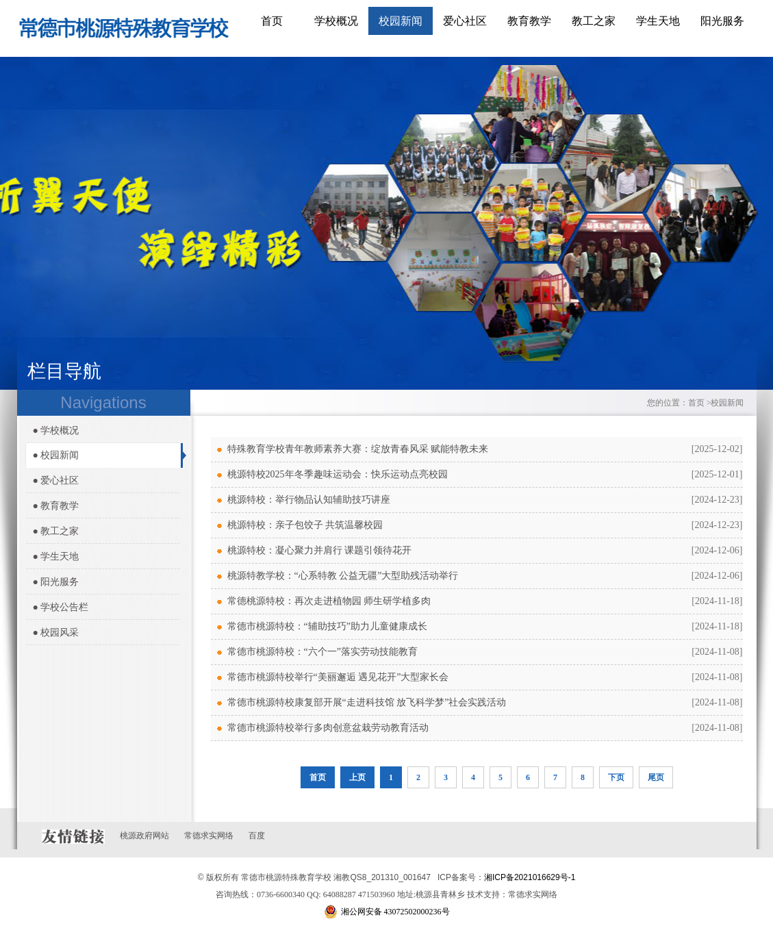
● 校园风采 (56, 632)
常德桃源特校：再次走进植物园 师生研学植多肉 (329, 601)
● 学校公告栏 (61, 607)
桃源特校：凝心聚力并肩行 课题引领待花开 (319, 550)
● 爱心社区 (56, 480)
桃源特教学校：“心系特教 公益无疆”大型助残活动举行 (343, 576)
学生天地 (658, 21)
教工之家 (594, 21)
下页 (616, 777)
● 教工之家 (56, 531)
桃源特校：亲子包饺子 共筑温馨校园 (305, 525)
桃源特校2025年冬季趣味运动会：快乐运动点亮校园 (337, 474)
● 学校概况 (56, 430)
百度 (257, 835)
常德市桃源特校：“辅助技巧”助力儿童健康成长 (327, 626)
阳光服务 (722, 21)
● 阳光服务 (56, 582)
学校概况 (336, 21)
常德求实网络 (208, 835)
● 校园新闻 (56, 455)
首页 (272, 21)
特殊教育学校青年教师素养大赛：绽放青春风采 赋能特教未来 (358, 449)
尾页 (656, 777)
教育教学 (529, 21)
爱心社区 (465, 21)
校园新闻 (400, 21)
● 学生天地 (56, 556)
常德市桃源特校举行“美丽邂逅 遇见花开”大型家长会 (338, 677)
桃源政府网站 (144, 835)
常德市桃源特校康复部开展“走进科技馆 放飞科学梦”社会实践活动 (367, 702)
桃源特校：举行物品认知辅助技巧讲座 (308, 500)
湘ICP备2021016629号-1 (529, 877)
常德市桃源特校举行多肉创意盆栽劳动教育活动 (328, 728)
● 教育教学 (56, 506)
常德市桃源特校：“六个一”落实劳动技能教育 (322, 652)
